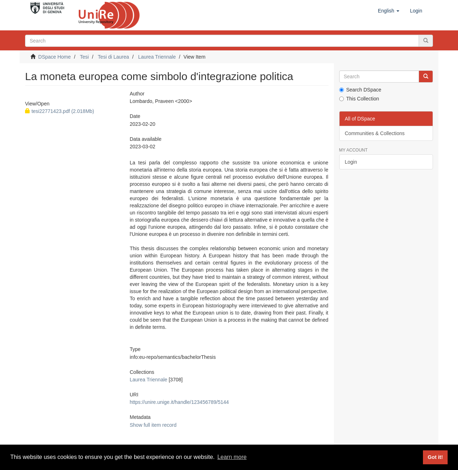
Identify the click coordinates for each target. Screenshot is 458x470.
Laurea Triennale (157, 57)
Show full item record (153, 425)
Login (351, 162)
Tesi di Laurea (113, 57)
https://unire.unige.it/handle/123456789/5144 (179, 402)
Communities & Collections (375, 133)
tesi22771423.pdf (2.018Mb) (59, 111)
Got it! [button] (435, 457)
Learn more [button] (232, 457)
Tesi (84, 57)
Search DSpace (360, 90)
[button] (388, 11)
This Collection (359, 99)
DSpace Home (54, 57)
